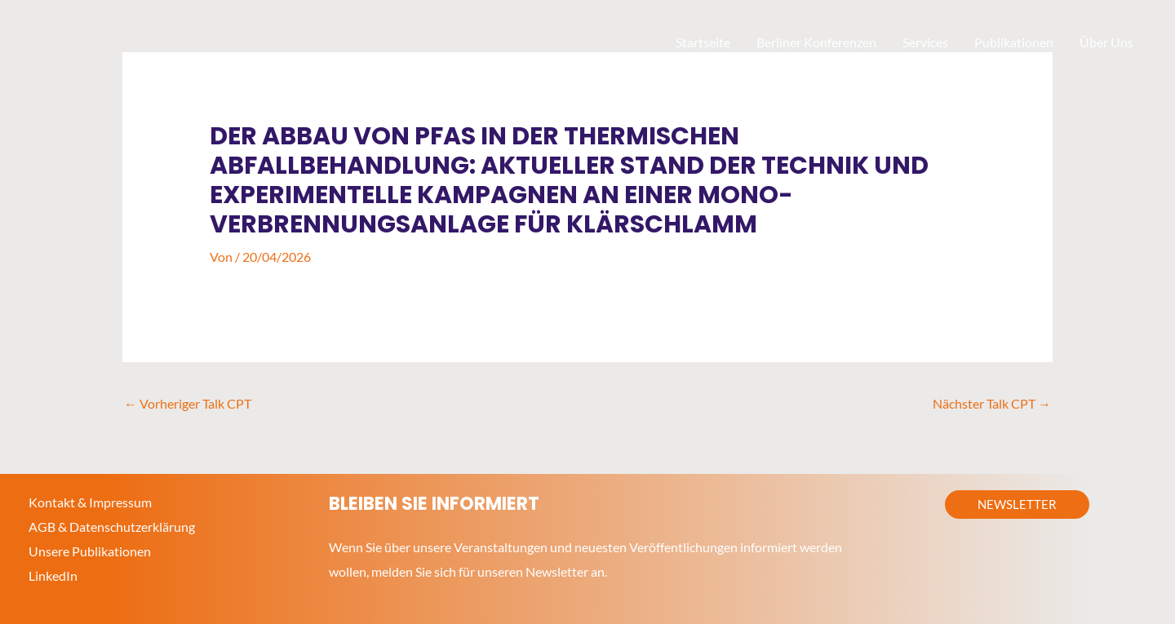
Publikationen (1013, 42)
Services (925, 42)
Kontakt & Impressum (90, 502)
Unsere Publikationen (90, 551)
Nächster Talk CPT (992, 403)
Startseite (703, 42)
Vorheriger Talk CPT (187, 403)
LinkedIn (53, 575)
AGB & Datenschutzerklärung (112, 526)
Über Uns (1106, 42)
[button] (1017, 504)
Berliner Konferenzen (816, 42)
